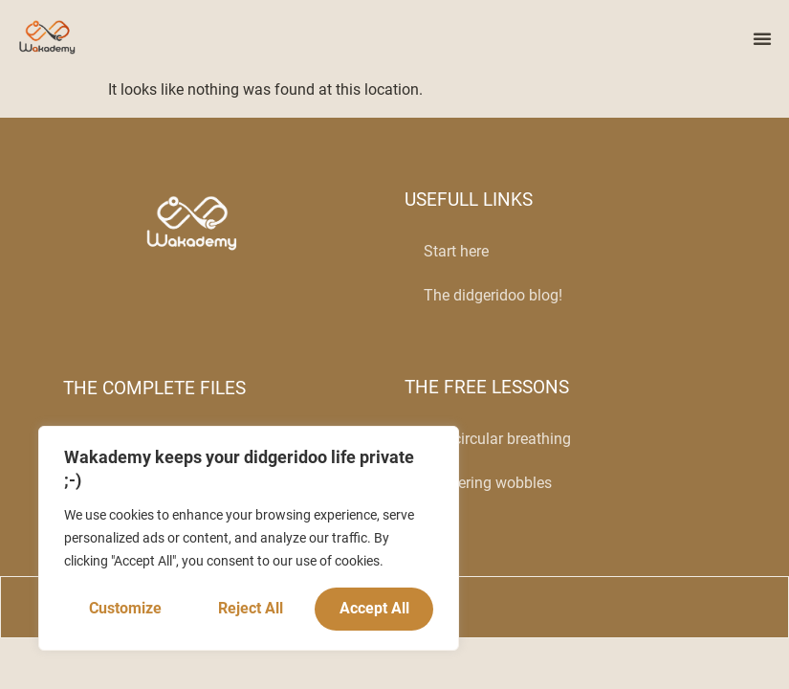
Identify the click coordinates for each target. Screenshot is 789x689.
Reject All (250, 608)
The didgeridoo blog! (493, 295)
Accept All (374, 608)
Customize (125, 608)
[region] (248, 538)
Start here (456, 251)
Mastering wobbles (488, 483)
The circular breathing (497, 439)
